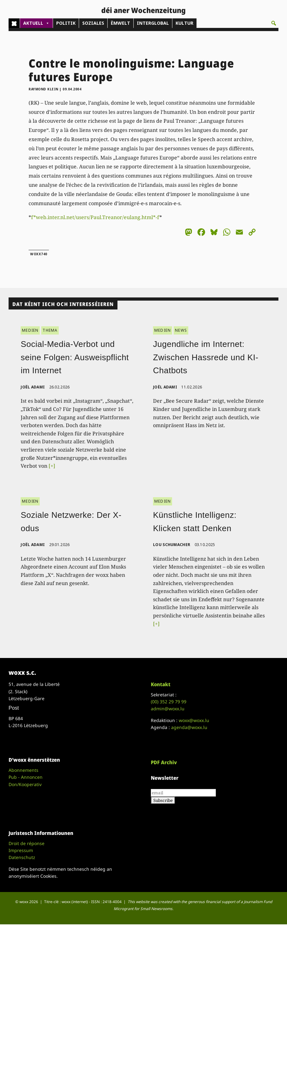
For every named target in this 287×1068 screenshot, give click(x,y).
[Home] (14, 23)
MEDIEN (30, 330)
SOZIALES (93, 23)
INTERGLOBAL (153, 23)
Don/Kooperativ (25, 784)
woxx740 (38, 254)
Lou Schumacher (171, 544)
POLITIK (66, 23)
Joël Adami (33, 387)
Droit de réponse (26, 843)
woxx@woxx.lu (194, 720)
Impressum (21, 850)
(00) (168, 702)
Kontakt (160, 684)
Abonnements (23, 770)
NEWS (181, 330)
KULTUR (184, 23)
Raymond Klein (43, 89)
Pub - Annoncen (26, 777)
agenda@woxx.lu (189, 727)
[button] (273, 23)
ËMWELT (120, 23)
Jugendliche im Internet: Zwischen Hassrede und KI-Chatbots (205, 357)
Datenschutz (22, 857)
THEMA (50, 330)
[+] (52, 465)
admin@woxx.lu (167, 709)
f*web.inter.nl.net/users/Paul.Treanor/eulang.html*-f (95, 217)
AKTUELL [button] (36, 23)
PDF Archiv (164, 762)
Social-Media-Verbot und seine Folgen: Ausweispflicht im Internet (75, 357)
